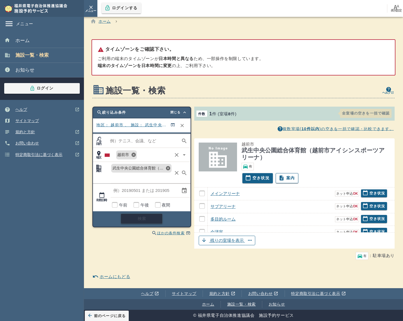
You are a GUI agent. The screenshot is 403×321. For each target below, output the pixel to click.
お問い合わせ (262, 293)
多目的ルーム (223, 220)
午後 (144, 206)
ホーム (208, 304)
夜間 (165, 206)
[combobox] (141, 142)
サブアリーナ (223, 207)
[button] (294, 242)
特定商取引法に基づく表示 (317, 293)
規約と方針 (221, 293)
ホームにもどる (111, 278)
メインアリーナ (225, 195)
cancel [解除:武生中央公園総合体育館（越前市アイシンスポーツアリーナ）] (167, 169)
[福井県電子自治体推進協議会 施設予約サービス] (39, 8)
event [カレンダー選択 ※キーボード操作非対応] (184, 192)
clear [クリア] (177, 156)
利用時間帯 (110, 206)
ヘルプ (149, 293)
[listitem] (42, 40)
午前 (123, 206)
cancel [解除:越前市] (133, 156)
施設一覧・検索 (241, 304)
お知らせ (277, 304)
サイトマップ (184, 293)
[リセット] (182, 127)
